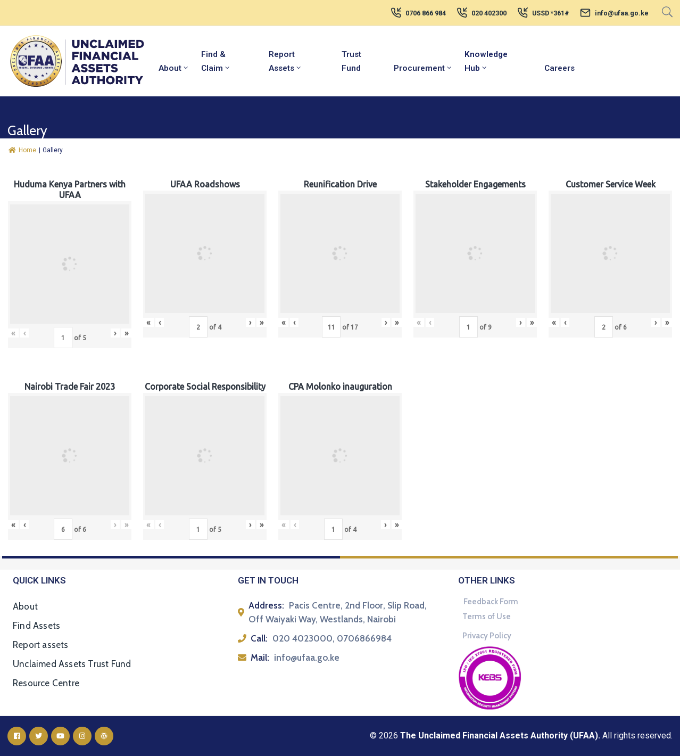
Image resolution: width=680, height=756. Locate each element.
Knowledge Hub (486, 61)
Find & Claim (216, 61)
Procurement (423, 68)
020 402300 (489, 13)
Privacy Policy (486, 635)
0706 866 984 (425, 13)
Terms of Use (486, 616)
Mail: (260, 657)
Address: (266, 605)
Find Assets (36, 625)
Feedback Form (490, 601)
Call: (259, 638)
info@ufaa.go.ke (622, 13)
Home (22, 150)
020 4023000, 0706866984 (332, 638)
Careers (559, 68)
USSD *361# (550, 13)
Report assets (41, 644)
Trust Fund (351, 61)
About (174, 68)
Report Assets (285, 61)
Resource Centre (46, 683)
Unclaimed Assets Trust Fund (72, 664)
